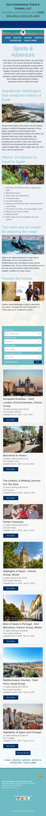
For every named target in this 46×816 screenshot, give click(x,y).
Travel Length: (10, 345)
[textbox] (23, 334)
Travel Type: (9, 330)
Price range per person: (13, 353)
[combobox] (23, 333)
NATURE (26, 760)
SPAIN (7, 760)
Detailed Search (10, 362)
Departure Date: (11, 338)
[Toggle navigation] (3, 25)
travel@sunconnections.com (19, 12)
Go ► (38, 362)
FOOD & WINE (30, 763)
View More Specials (23, 753)
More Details (11, 420)
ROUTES (16, 760)
